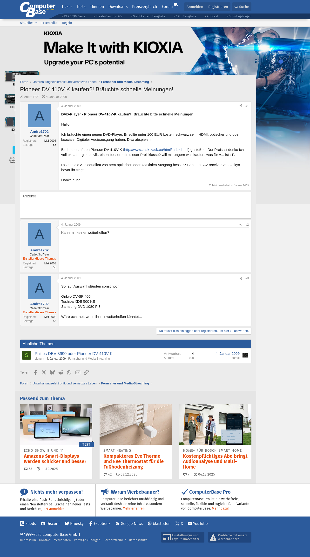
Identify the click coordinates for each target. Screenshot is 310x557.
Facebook (102, 523)
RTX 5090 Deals (74, 16)
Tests (81, 6)
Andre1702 (32, 97)
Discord (53, 523)
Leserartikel (49, 22)
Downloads (118, 6)
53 (28, 468)
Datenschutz (138, 540)
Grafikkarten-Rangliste (149, 16)
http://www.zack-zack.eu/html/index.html (156, 150)
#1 (247, 106)
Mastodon (161, 523)
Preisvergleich (144, 6)
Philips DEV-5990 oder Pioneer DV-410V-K (74, 353)
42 (108, 474)
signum (39, 358)
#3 (247, 278)
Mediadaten (62, 540)
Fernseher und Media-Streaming (89, 358)
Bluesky (77, 523)
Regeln (67, 22)
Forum (167, 6)
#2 (247, 224)
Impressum (28, 540)
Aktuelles (26, 22)
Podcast (212, 16)
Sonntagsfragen (240, 16)
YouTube (200, 523)
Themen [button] (97, 6)
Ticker (66, 6)
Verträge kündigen (87, 540)
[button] (36, 23)
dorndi (236, 358)
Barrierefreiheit (115, 540)
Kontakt (45, 540)
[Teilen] (241, 106)
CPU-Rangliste (186, 16)
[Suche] (241, 6)
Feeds (31, 523)
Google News (132, 523)
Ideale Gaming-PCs (109, 16)
